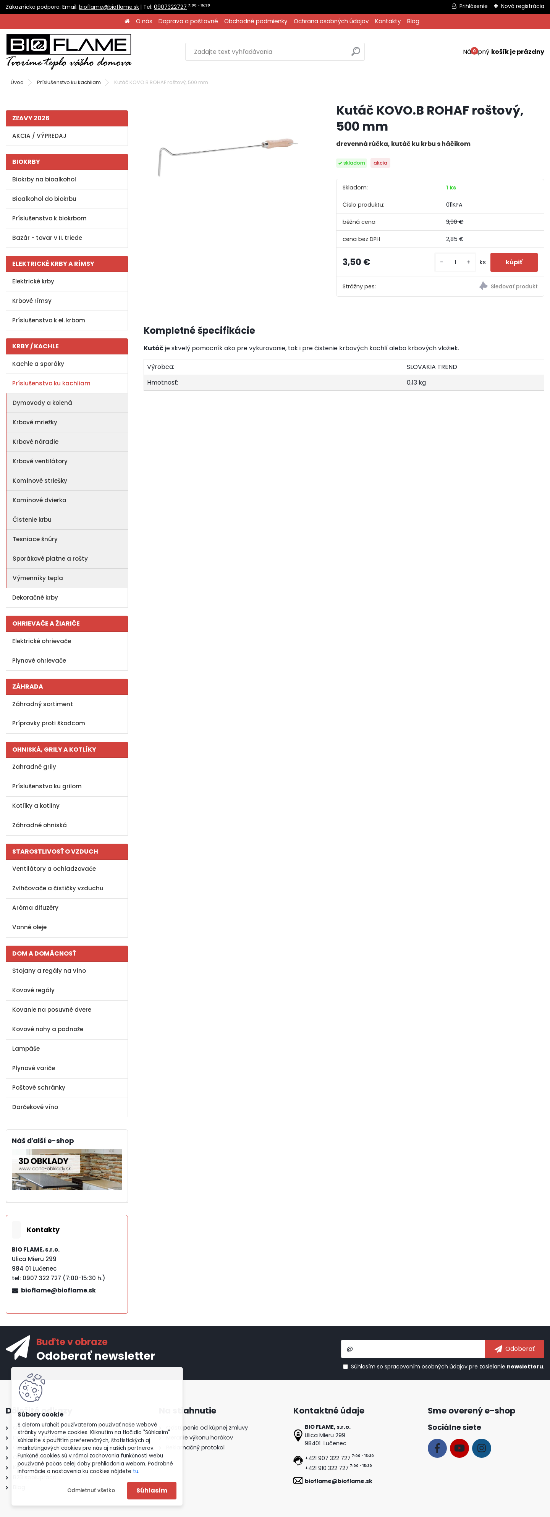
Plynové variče (33, 1068)
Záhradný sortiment (42, 704)
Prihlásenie (473, 6)
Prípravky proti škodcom (48, 723)
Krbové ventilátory (40, 461)
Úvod (17, 82)
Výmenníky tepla (38, 578)
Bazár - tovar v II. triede (47, 238)
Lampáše (26, 1049)
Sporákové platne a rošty (50, 559)
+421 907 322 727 (328, 1458)
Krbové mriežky (35, 422)
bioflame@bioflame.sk (109, 7)
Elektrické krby (33, 281)
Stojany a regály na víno (49, 971)
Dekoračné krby (35, 598)
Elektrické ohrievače (41, 641)
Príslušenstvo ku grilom (47, 786)
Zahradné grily (34, 767)
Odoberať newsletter (95, 1355)
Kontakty (388, 21)
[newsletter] (514, 1349)
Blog (413, 21)
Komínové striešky (40, 481)
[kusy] (455, 262)
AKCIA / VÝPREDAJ (39, 136)
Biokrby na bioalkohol (44, 179)
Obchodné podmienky (256, 21)
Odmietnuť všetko (91, 1490)
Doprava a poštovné (188, 21)
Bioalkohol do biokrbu (44, 199)
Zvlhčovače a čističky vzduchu (58, 888)
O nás (144, 21)
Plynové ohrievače (39, 661)
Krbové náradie (35, 442)
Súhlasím (151, 1490)
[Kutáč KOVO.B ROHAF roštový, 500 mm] (228, 157)
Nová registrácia (522, 6)
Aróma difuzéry (35, 908)
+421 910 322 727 (327, 1468)
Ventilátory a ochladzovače (54, 869)
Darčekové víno (35, 1107)
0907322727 (170, 7)
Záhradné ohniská (39, 825)
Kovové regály (33, 990)
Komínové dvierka (39, 500)
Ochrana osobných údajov (331, 21)
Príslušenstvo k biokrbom (49, 218)
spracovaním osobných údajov (426, 1366)
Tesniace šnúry (35, 539)
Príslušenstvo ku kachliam (69, 82)
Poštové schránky (38, 1088)
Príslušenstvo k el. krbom (48, 320)
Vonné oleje (29, 927)
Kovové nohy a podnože (47, 1029)
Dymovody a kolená (42, 403)
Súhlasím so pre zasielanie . (447, 1366)
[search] (355, 54)
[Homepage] (127, 21)
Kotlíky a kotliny (36, 806)
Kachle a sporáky (38, 364)
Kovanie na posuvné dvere (51, 1010)
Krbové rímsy (32, 301)
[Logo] (69, 52)
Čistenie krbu (32, 520)
